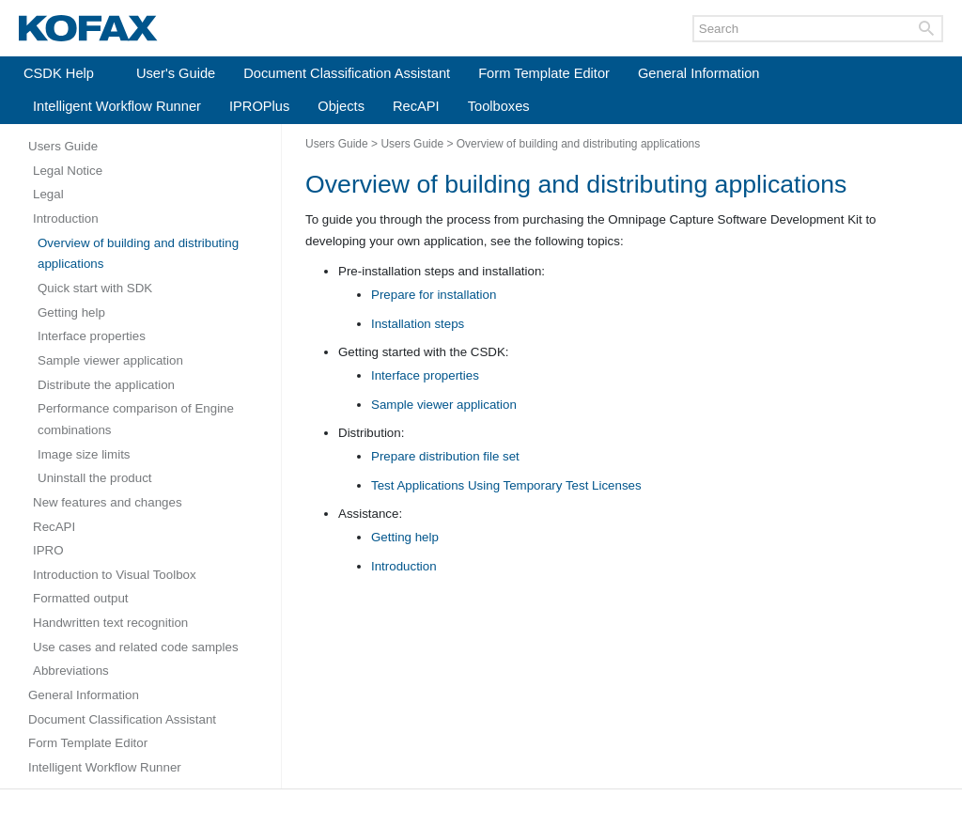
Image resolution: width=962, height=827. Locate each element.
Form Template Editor (544, 73)
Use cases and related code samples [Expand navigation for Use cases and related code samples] (136, 647)
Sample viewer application (110, 360)
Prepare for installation (433, 295)
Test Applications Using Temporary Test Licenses (506, 485)
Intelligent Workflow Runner (117, 106)
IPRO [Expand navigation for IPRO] (48, 550)
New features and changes (107, 502)
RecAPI (416, 106)
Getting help (71, 312)
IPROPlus (259, 106)
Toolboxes (499, 106)
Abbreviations (71, 670)
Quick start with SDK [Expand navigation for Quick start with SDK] (95, 288)
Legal (48, 194)
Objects (341, 106)
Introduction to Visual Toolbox (114, 575)
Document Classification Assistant (346, 73)
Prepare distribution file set (445, 456)
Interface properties (92, 336)
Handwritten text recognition (110, 623)
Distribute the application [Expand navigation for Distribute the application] (106, 385)
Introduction (66, 218)
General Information (699, 73)
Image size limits (84, 454)
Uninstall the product (95, 478)
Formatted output (81, 598)
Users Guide (63, 146)
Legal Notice (67, 171)
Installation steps (417, 324)
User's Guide (175, 73)
